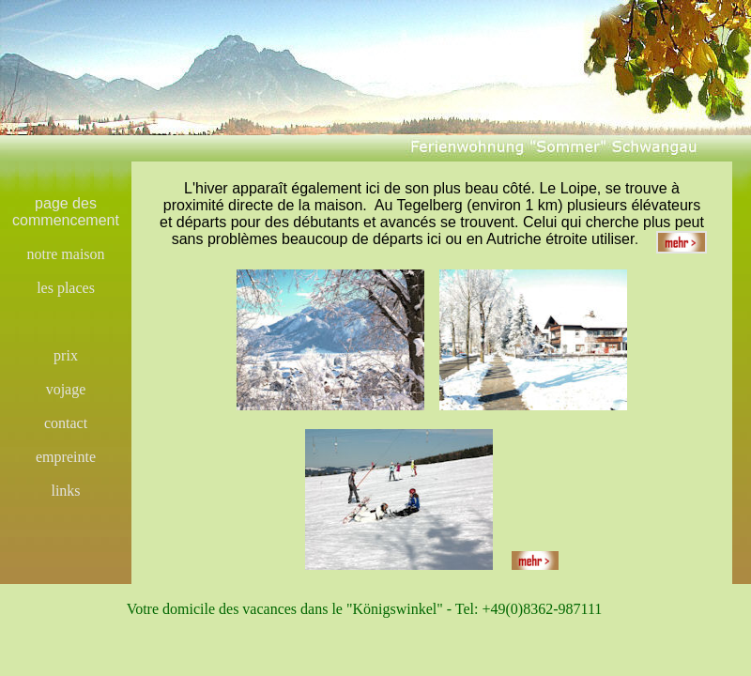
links (65, 491)
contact (65, 423)
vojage (66, 389)
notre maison (65, 254)
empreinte (66, 457)
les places (66, 288)
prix (66, 355)
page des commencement (65, 211)
